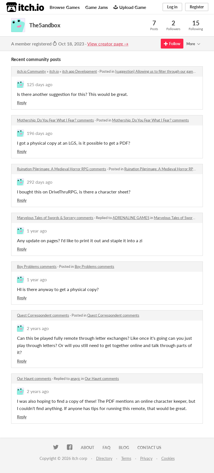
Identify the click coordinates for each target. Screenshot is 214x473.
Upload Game (129, 7)
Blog (124, 447)
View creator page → (107, 43)
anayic (75, 378)
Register (197, 6)
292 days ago (39, 182)
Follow (172, 43)
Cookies (168, 458)
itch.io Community (31, 71)
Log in (172, 6)
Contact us (149, 447)
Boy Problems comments (37, 266)
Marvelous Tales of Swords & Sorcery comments (55, 217)
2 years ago (38, 328)
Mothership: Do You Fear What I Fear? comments (55, 120)
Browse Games (65, 7)
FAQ (106, 447)
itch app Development (79, 71)
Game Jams (96, 7)
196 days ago (39, 133)
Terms (126, 458)
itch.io (54, 71)
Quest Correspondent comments (43, 315)
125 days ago (39, 84)
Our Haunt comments (34, 378)
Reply (21, 102)
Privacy (146, 458)
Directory (104, 458)
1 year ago (37, 230)
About (87, 447)
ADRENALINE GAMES (131, 217)
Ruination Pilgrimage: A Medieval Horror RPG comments (61, 169)
